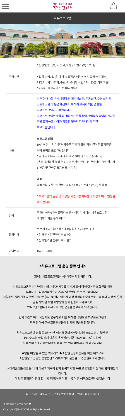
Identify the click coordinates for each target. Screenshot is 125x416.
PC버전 (94, 394)
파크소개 (31, 394)
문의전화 (82, 394)
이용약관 (44, 394)
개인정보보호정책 (63, 394)
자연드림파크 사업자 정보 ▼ (17, 404)
